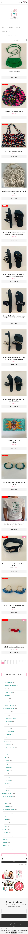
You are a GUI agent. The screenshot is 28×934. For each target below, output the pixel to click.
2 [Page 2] (8, 660)
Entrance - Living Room (10, 685)
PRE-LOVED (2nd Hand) (7, 793)
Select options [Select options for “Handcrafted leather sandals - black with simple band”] (14, 406)
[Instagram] (18, 2)
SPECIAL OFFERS (5, 849)
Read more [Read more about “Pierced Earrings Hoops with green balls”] (14, 489)
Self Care (6, 783)
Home (2, 27)
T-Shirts (8, 760)
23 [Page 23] (8, 663)
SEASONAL (4, 829)
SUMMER (5, 842)
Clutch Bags (9, 738)
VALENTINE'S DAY (7, 836)
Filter (14, 861)
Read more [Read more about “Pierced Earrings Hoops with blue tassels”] (14, 612)
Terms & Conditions (20, 923)
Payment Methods (20, 924)
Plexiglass (8, 744)
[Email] (21, 2)
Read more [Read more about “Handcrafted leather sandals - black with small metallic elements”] (14, 240)
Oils (7, 790)
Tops (7, 764)
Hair (7, 715)
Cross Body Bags (10, 731)
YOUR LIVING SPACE (8, 682)
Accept (13, 932)
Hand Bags (8, 734)
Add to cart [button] (14, 77)
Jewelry (6, 741)
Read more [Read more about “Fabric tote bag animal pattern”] (14, 156)
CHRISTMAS (6, 832)
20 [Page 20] (23, 660)
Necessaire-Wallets (11, 718)
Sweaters (8, 767)
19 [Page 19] (20, 660)
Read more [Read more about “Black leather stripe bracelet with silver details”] (14, 571)
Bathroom (7, 695)
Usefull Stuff (7, 806)
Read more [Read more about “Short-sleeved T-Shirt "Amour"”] (14, 529)
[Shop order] (20, 40)
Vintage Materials (10, 747)
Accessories (7, 711)
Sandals (8, 777)
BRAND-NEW (10, 27)
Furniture (6, 803)
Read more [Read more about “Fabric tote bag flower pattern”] (14, 117)
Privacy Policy (12, 923)
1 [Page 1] (5, 660)
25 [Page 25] (14, 663)
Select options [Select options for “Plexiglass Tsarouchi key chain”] (14, 652)
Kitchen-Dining (8, 692)
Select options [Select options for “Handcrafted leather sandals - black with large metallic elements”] (14, 281)
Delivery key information (9, 924)
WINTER (5, 845)
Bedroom (6, 698)
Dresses (8, 770)
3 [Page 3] (11, 660)
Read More (20, 932)
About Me (5, 923)
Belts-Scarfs (9, 721)
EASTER (5, 839)
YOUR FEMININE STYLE (8, 708)
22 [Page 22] (5, 663)
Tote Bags (8, 728)
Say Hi (14, 926)
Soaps (7, 787)
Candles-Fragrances (9, 705)
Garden (6, 702)
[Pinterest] (19, 2)
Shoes (5, 773)
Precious (8, 751)
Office (5, 688)
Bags (5, 724)
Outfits (6, 757)
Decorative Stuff (8, 800)
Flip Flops (8, 780)
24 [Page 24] (11, 663)
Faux (7, 754)
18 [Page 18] (17, 660)
